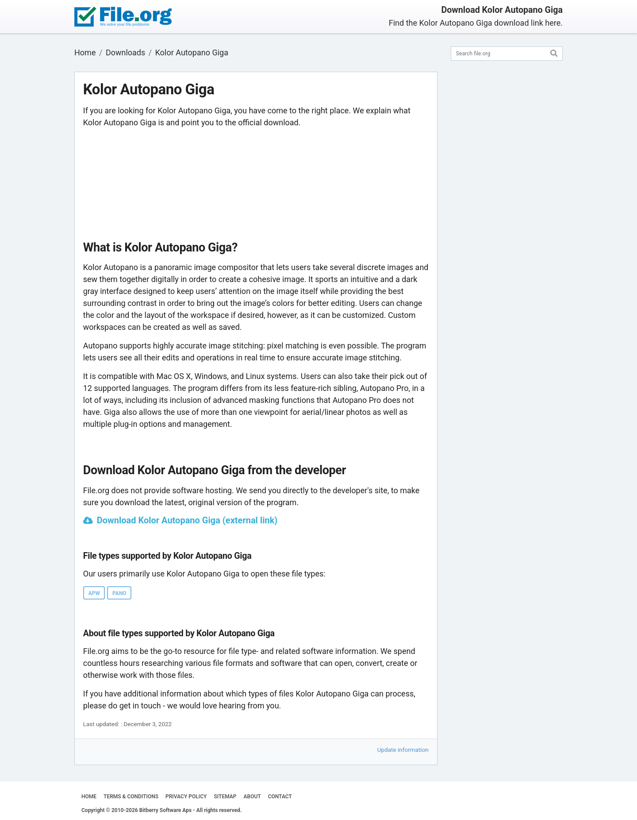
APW (94, 593)
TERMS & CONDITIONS (131, 796)
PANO (119, 593)
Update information (403, 749)
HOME (88, 796)
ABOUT (252, 796)
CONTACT (280, 796)
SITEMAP (225, 796)
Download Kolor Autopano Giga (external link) (187, 520)
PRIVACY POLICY (186, 796)
